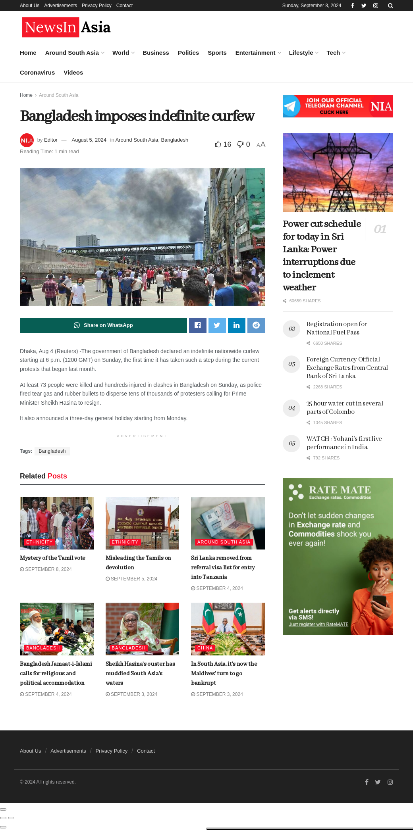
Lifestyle (301, 52)
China (205, 648)
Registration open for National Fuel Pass (337, 328)
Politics (188, 52)
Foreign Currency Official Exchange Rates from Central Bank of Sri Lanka (347, 367)
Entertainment (255, 52)
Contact (124, 5)
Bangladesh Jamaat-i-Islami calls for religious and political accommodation (83, 518)
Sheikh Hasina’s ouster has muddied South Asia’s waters (140, 674)
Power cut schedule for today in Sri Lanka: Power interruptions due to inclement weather (322, 256)
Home (28, 52)
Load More (67, 645)
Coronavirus (37, 72)
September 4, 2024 (217, 588)
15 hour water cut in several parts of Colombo (345, 408)
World (120, 52)
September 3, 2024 (217, 694)
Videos (73, 72)
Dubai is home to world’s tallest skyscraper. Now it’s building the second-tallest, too (84, 344)
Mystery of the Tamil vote (76, 98)
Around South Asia (72, 52)
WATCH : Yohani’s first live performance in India (344, 443)
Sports (217, 52)
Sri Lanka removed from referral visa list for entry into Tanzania (223, 568)
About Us (29, 5)
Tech (333, 52)
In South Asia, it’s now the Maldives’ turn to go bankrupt (224, 674)
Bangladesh (175, 140)
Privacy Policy (97, 5)
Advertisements (60, 5)
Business (156, 52)
